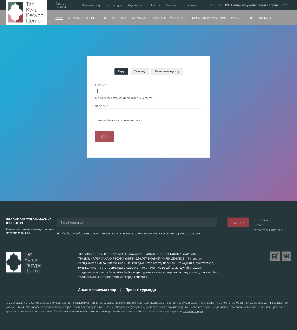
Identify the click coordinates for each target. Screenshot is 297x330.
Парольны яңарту (167, 71)
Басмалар (139, 18)
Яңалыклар (136, 5)
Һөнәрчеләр (242, 18)
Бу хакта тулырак (193, 311)
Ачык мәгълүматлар (97, 290)
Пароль (100, 106)
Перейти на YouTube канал (275, 256)
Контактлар (262, 220)
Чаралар (172, 5)
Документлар (91, 5)
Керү (285, 5)
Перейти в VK (286, 256)
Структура (114, 5)
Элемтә (264, 18)
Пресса (155, 5)
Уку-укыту (178, 18)
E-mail (99, 84)
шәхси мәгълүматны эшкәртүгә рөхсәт (161, 233)
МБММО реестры (82, 18)
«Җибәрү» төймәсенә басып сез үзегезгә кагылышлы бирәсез (131, 233)
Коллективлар (113, 18)
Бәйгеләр (191, 5)
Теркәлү (139, 71)
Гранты (158, 18)
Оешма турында (61, 5)
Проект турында (140, 290)
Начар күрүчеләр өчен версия (254, 5)
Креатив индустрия (209, 18)
